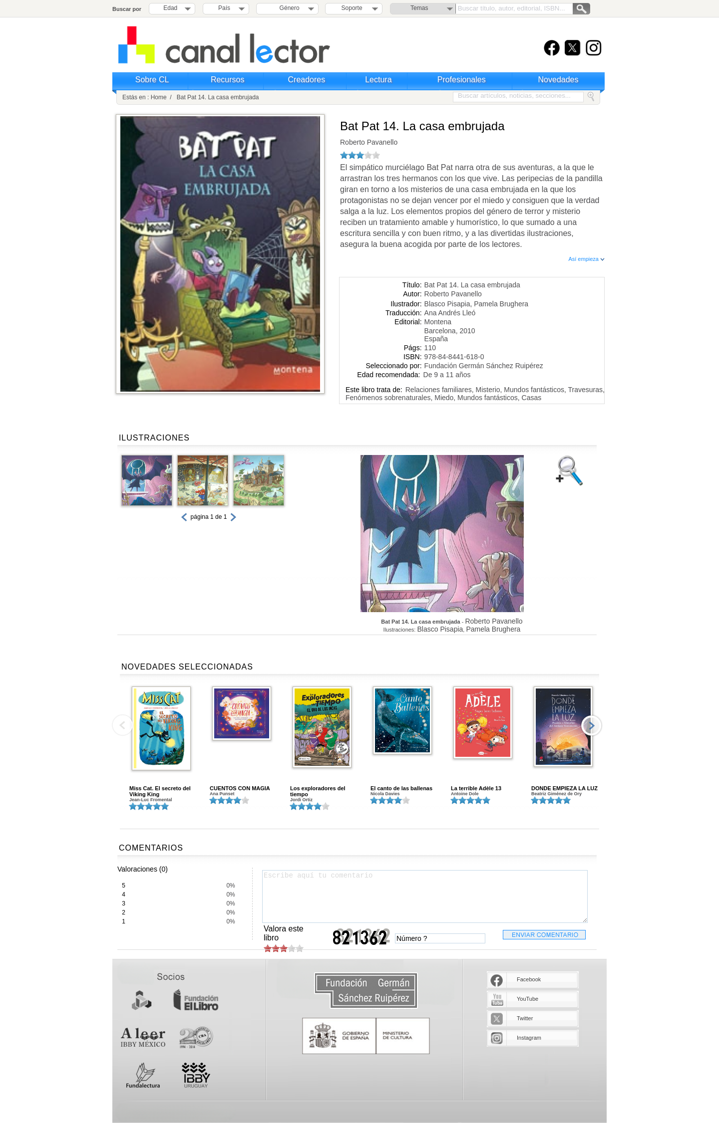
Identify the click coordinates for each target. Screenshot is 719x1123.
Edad (170, 7)
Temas (419, 7)
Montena (437, 322)
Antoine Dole (465, 793)
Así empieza (586, 259)
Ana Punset (222, 793)
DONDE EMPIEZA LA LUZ (564, 788)
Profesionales (461, 79)
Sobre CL (152, 79)
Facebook (529, 979)
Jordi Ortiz (301, 799)
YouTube (527, 999)
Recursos (228, 79)
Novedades (558, 79)
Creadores (307, 79)
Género (288, 7)
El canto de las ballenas (401, 788)
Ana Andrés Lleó (450, 313)
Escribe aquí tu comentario (425, 896)
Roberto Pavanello (368, 142)
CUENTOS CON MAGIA (240, 788)
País (224, 7)
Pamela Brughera (501, 304)
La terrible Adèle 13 (476, 788)
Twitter (525, 1018)
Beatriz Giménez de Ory (556, 793)
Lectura (378, 79)
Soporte (352, 7)
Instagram (529, 1038)
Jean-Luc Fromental (150, 799)
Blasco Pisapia (447, 304)
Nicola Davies (385, 793)
